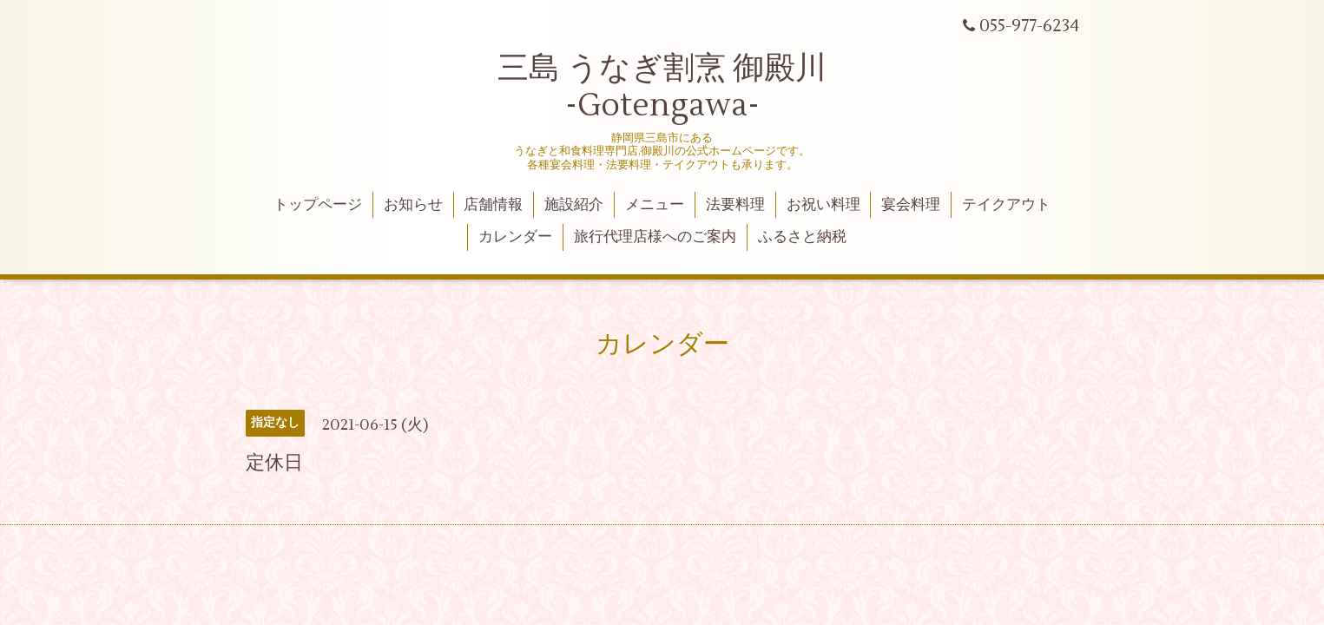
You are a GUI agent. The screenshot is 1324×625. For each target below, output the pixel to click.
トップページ (317, 204)
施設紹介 (573, 204)
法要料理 (735, 204)
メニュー (654, 204)
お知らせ (413, 204)
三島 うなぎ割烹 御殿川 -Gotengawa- (662, 87)
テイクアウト (1006, 204)
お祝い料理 (823, 204)
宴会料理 (910, 204)
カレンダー (515, 237)
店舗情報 (493, 204)
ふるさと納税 (802, 237)
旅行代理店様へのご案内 (655, 237)
